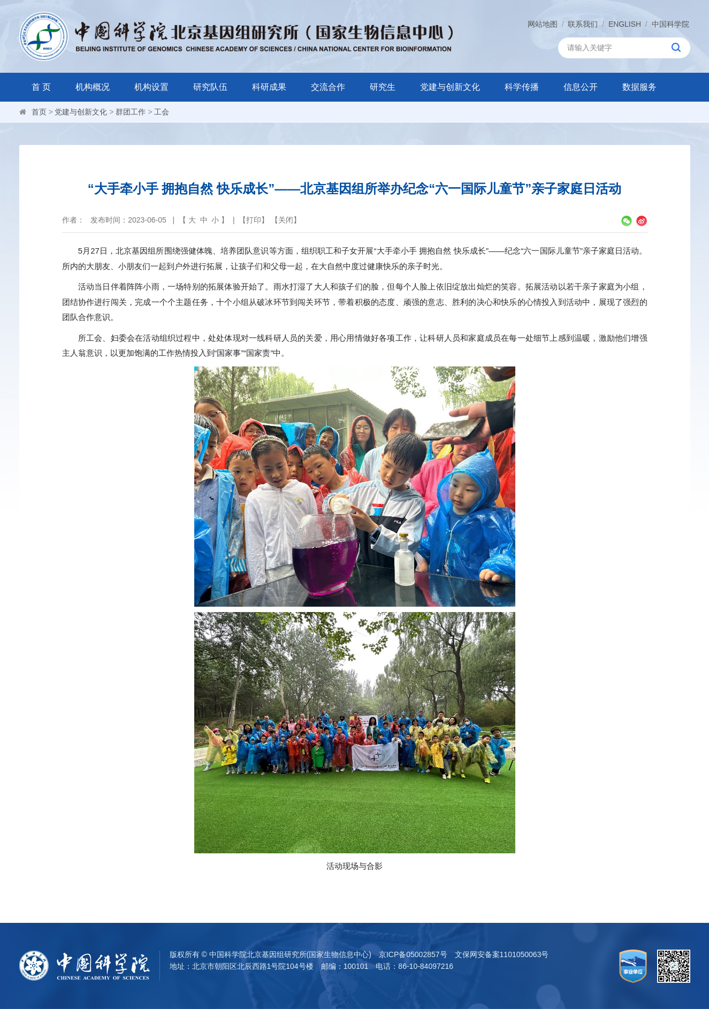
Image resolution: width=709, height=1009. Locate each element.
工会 (161, 112)
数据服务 (639, 86)
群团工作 (131, 112)
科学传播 (522, 86)
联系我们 (583, 24)
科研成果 (269, 86)
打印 (253, 220)
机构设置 (151, 86)
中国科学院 (670, 24)
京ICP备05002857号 (413, 954)
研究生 (382, 86)
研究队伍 (210, 86)
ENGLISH (624, 24)
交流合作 (328, 86)
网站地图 (543, 24)
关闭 (285, 220)
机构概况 (92, 86)
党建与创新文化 (450, 86)
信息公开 (580, 86)
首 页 (41, 86)
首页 (39, 112)
